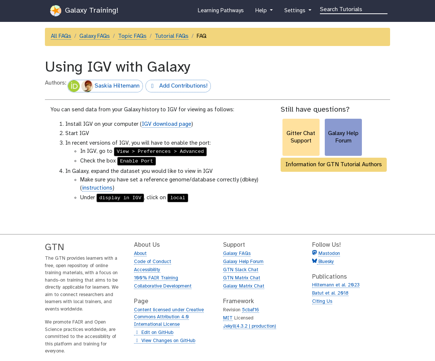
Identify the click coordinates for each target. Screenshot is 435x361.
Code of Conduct (152, 261)
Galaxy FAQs (94, 36)
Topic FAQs (132, 36)
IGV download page (166, 124)
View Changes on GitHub (164, 341)
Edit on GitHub (153, 332)
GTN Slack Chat (240, 270)
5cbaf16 (250, 310)
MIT (228, 318)
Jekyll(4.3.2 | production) (249, 326)
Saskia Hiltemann (104, 86)
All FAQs (61, 36)
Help (261, 12)
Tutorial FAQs (172, 36)
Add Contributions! (176, 87)
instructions (97, 188)
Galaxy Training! (84, 10)
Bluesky (325, 261)
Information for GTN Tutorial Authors (333, 164)
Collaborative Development (163, 286)
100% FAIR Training (156, 278)
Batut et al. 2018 (330, 293)
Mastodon (329, 253)
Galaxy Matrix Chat (243, 286)
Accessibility (147, 270)
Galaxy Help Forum (243, 261)
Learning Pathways (220, 12)
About (140, 253)
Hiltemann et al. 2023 (336, 285)
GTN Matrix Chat (241, 278)
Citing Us (322, 301)
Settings (295, 12)
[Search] (353, 9)
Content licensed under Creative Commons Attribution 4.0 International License (169, 317)
